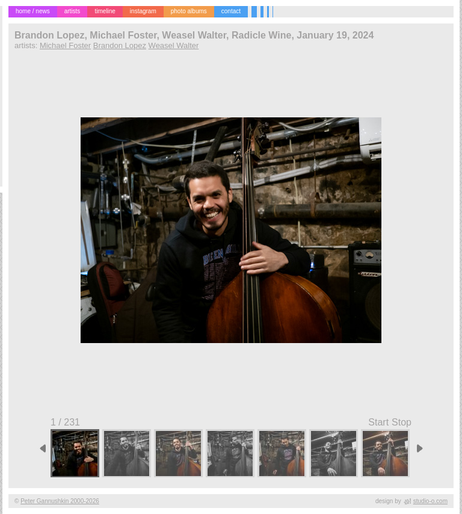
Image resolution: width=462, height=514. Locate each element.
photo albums (189, 11)
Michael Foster (65, 45)
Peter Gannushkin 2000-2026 (59, 501)
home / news (33, 11)
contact (231, 11)
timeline (104, 11)
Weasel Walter (174, 45)
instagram (143, 11)
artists (72, 11)
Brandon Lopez (119, 45)
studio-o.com (430, 501)
